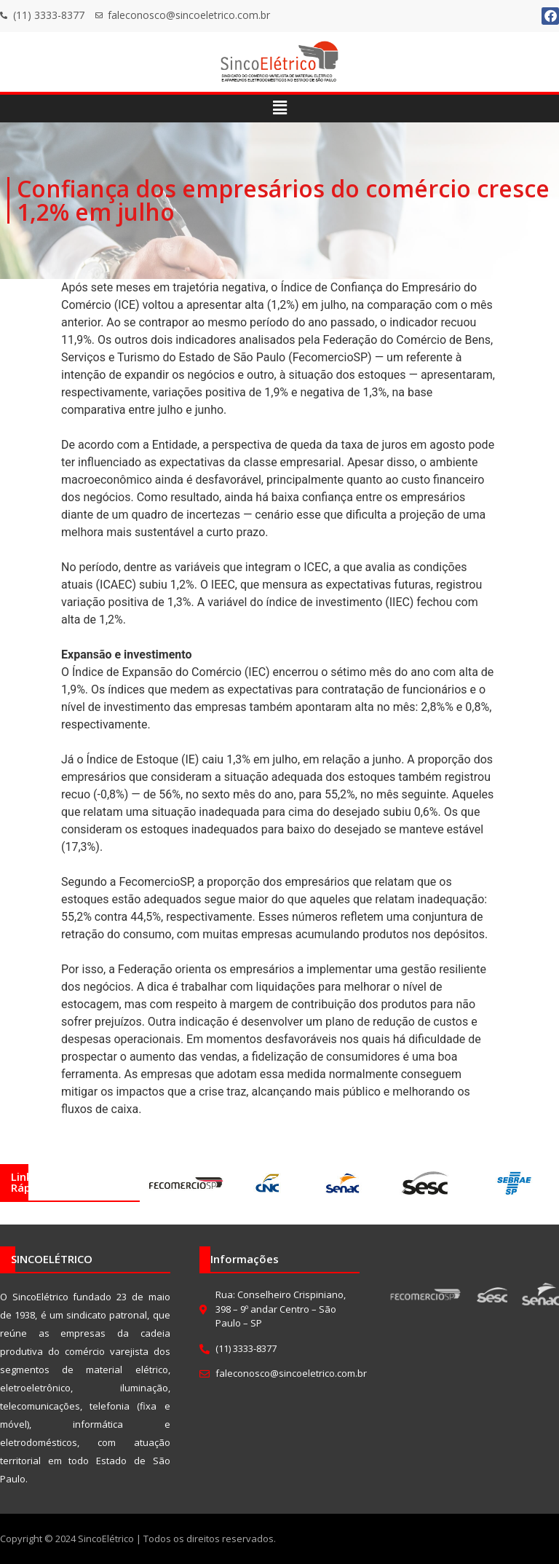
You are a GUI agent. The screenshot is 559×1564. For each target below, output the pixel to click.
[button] (279, 108)
